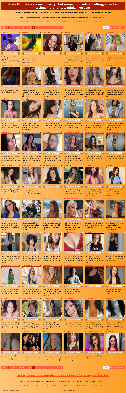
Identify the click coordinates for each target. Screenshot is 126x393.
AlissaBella (109, 165)
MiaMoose (25, 32)
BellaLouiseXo (89, 199)
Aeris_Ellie (25, 99)
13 (49, 27)
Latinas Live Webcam (81, 21)
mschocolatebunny (112, 132)
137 (57, 27)
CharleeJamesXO (111, 99)
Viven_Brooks (47, 132)
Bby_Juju (109, 265)
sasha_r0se (25, 232)
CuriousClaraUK (6, 232)
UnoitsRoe (25, 66)
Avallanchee (89, 265)
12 (45, 27)
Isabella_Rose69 (6, 165)
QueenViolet (5, 199)
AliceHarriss (68, 165)
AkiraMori (4, 298)
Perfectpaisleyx (111, 232)
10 (37, 27)
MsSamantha (89, 99)
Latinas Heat (24, 21)
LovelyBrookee (48, 298)
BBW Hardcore (65, 21)
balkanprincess (48, 99)
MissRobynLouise (49, 165)
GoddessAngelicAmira (71, 132)
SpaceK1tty (4, 32)
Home (106, 27)
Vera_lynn (46, 232)
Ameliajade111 (89, 66)
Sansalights (110, 332)
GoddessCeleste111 (91, 332)
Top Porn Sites (36, 21)
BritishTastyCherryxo (71, 199)
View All (4, 27)
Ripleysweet (26, 165)
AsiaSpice (109, 199)
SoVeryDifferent (27, 298)
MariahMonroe (47, 265)
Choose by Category (117, 27)
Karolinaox (88, 32)
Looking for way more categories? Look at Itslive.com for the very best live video (63, 375)
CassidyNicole (68, 332)
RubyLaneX (25, 132)
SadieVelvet (47, 199)
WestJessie (46, 332)
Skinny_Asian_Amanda (71, 99)
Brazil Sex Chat (97, 21)
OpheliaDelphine (69, 232)
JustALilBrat (47, 32)
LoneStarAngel (27, 265)
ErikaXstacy (5, 132)
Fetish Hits (80, 390)
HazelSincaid (68, 265)
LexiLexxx (88, 165)
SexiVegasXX (110, 32)
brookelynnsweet (6, 66)
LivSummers (26, 332)
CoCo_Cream (68, 298)
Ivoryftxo (67, 32)
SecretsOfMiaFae (69, 66)
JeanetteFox (89, 298)
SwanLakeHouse (48, 66)
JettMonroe (109, 298)
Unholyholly (5, 99)
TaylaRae (88, 232)
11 (41, 27)
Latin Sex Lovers (51, 21)
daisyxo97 (109, 66)
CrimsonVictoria (90, 132)
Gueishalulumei (6, 265)
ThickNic (4, 332)
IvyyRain (25, 199)
